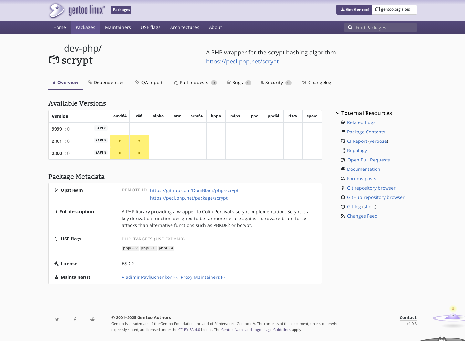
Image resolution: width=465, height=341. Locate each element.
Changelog (316, 82)
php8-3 (148, 248)
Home (59, 27)
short (369, 206)
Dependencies (106, 82)
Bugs (239, 82)
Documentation (363, 169)
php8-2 (130, 248)
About (215, 27)
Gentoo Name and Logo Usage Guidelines (256, 329)
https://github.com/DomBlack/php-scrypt (194, 190)
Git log (354, 206)
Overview (65, 82)
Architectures (184, 27)
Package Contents (366, 132)
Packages (85, 27)
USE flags (150, 27)
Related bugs (361, 122)
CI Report (357, 141)
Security (276, 82)
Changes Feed (362, 216)
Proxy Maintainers (200, 277)
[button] (354, 10)
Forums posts (361, 178)
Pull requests (195, 82)
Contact (408, 317)
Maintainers (118, 27)
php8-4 (166, 248)
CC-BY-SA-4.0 (189, 329)
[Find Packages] (386, 27)
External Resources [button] (366, 113)
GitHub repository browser (376, 197)
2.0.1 (57, 141)
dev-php (81, 48)
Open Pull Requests (368, 160)
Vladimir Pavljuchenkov (147, 277)
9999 (57, 129)
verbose (378, 141)
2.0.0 (57, 153)
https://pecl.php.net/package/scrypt (189, 198)
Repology (357, 150)
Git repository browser (371, 188)
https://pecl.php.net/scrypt (242, 61)
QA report (148, 82)
